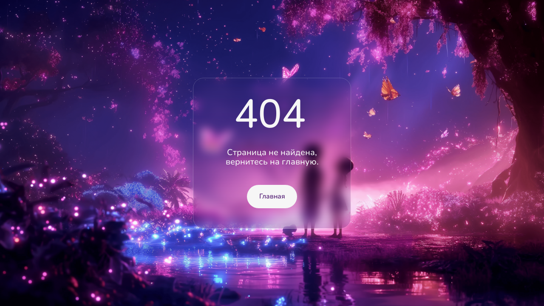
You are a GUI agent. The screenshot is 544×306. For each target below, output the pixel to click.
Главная (272, 196)
